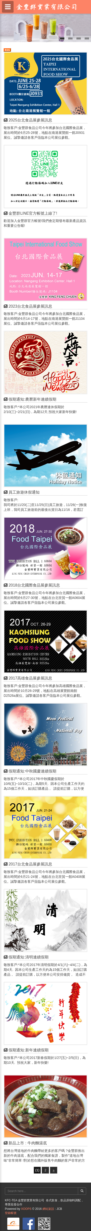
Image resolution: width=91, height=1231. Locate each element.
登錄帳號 (11, 1213)
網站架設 (48, 1209)
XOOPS (26, 1209)
